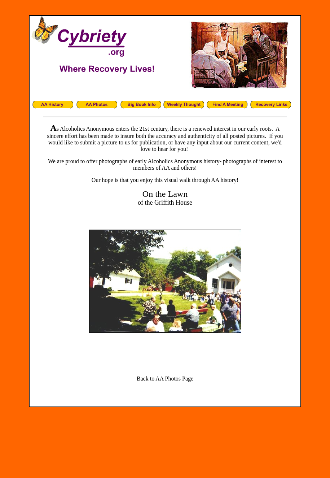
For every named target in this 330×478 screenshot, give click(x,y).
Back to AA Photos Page (165, 378)
